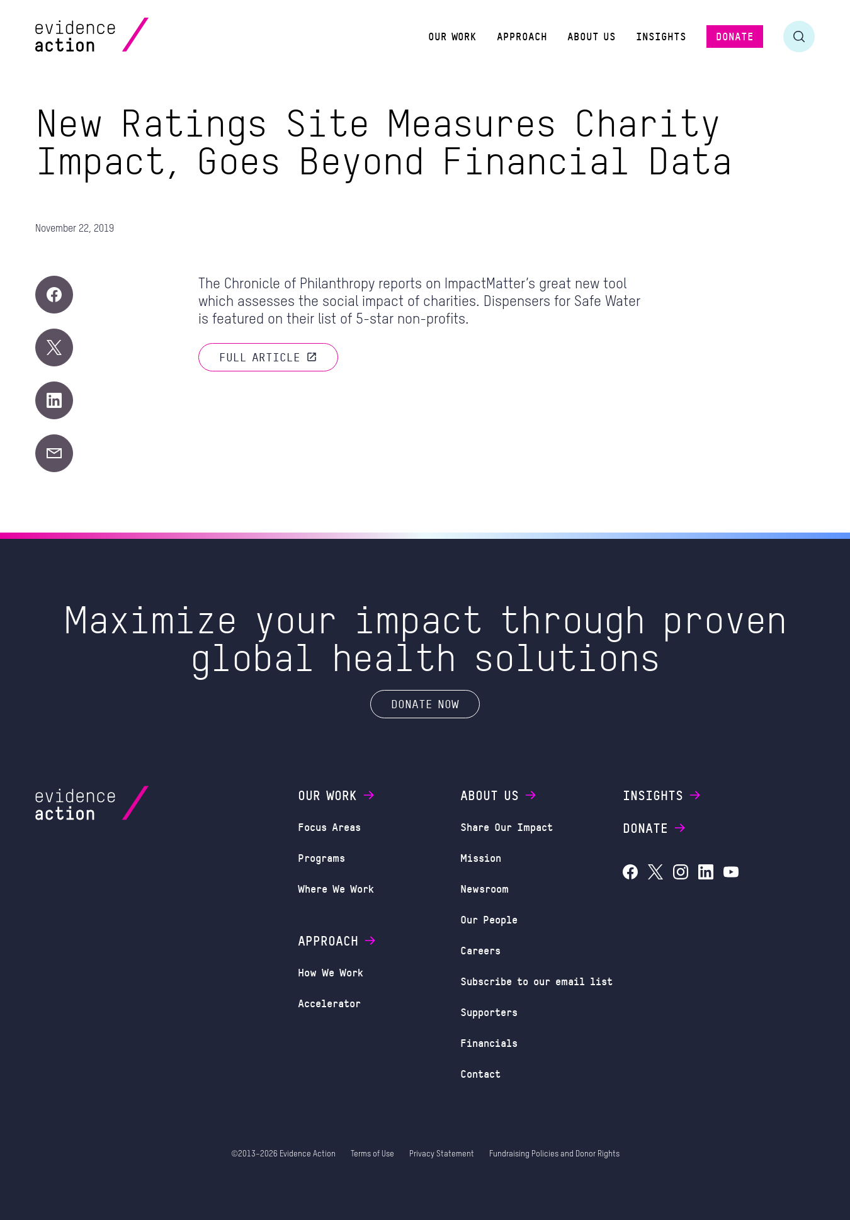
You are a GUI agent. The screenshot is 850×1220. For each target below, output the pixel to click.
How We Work (330, 972)
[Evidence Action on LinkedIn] (705, 873)
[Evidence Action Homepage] (116, 36)
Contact (480, 1073)
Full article (268, 356)
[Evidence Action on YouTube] (731, 873)
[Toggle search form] (799, 36)
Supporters (489, 1012)
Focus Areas (329, 826)
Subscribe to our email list (536, 981)
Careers (480, 950)
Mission (480, 857)
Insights (662, 795)
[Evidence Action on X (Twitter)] (655, 873)
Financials (489, 1042)
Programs (321, 857)
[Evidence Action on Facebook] (630, 873)
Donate (655, 828)
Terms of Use (372, 1154)
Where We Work (336, 888)
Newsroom (484, 888)
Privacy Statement (441, 1154)
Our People (489, 919)
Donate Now (425, 703)
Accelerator (329, 1003)
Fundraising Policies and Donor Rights (554, 1154)
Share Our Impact (506, 826)
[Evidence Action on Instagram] (680, 873)
